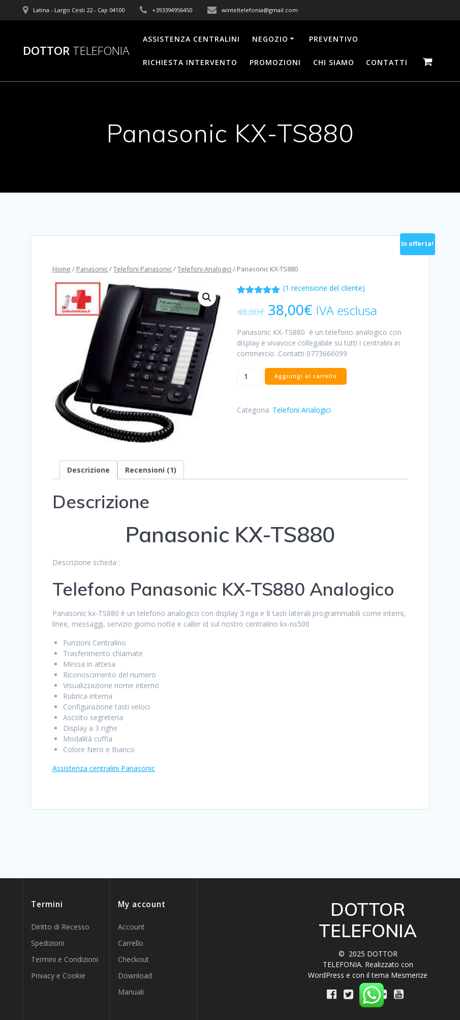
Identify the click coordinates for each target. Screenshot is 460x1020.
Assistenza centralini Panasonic (103, 768)
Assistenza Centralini (191, 39)
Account (131, 927)
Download (135, 975)
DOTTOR (76, 50)
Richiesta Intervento (190, 62)
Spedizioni (47, 943)
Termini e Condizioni (64, 959)
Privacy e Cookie (58, 975)
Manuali (131, 992)
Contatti (387, 62)
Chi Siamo (333, 62)
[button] (207, 297)
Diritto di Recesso (60, 927)
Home (61, 268)
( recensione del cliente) (324, 288)
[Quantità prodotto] (250, 376)
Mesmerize (409, 975)
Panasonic (92, 268)
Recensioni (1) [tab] (150, 470)
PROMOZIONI (275, 62)
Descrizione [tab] (88, 470)
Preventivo (333, 39)
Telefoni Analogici (204, 268)
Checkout (133, 959)
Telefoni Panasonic (142, 268)
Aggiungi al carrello (305, 376)
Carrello (130, 943)
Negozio (270, 39)
